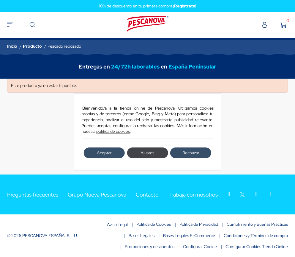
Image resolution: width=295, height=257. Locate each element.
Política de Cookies (153, 224)
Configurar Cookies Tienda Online (256, 246)
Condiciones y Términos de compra (256, 235)
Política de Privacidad (198, 224)
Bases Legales (141, 235)
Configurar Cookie (200, 246)
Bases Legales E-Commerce (189, 235)
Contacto (147, 194)
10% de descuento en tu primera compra (147, 6)
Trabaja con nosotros (193, 194)
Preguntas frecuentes (32, 194)
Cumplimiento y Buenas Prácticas (257, 224)
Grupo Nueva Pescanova (97, 194)
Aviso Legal (117, 224)
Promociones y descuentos (149, 246)
